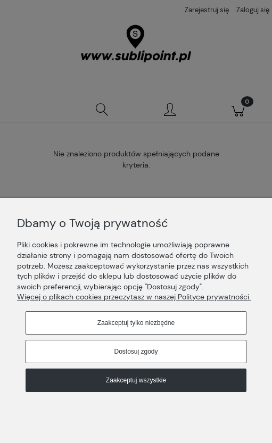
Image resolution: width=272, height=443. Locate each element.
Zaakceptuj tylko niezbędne (136, 323)
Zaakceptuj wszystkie (136, 380)
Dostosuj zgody (136, 351)
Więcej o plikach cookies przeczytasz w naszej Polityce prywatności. (134, 297)
